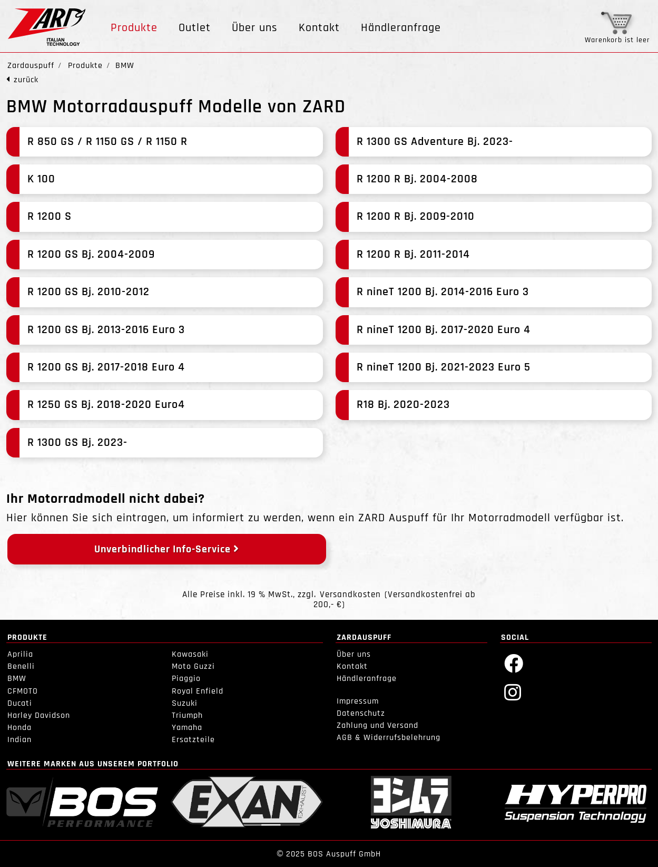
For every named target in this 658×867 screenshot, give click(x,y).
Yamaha (187, 728)
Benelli (21, 666)
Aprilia (20, 654)
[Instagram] (513, 691)
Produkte (134, 28)
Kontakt (319, 28)
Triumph (187, 715)
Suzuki (185, 703)
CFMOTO (22, 691)
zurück (26, 79)
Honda (19, 728)
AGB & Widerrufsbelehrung (388, 738)
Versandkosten (350, 594)
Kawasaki (190, 654)
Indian (19, 740)
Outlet (195, 28)
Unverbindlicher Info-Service (166, 549)
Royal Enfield (197, 691)
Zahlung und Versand (377, 725)
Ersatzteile (193, 740)
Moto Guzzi (193, 666)
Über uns (255, 28)
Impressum (358, 701)
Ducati (19, 703)
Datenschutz (361, 713)
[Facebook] (514, 662)
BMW (16, 679)
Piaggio (186, 679)
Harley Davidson (38, 715)
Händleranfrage (401, 28)
